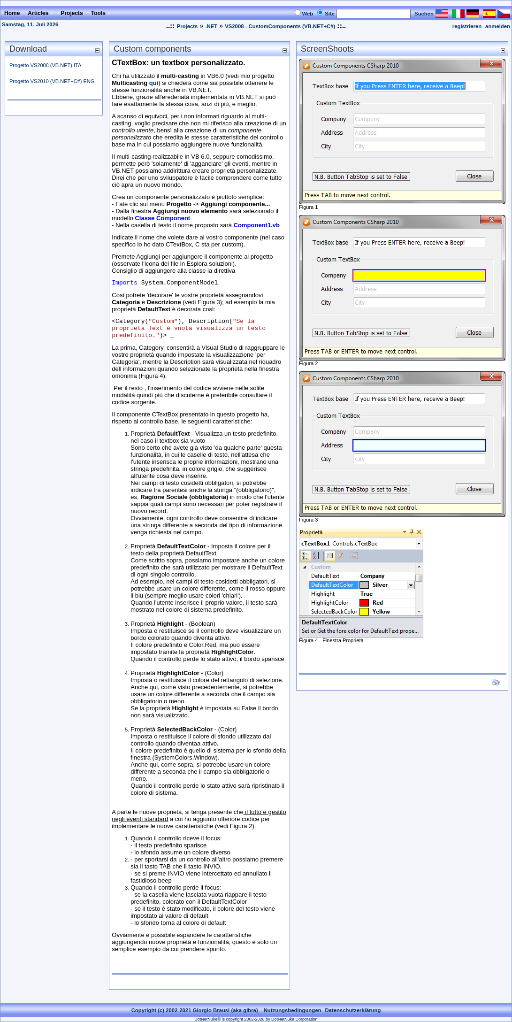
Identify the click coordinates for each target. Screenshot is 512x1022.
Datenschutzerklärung (353, 1010)
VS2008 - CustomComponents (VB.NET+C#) (280, 26)
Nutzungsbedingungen (292, 1010)
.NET (211, 26)
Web (307, 13)
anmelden (497, 26)
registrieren (466, 26)
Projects (187, 26)
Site (330, 13)
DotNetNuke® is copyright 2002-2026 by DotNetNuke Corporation (255, 1019)
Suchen (424, 13)
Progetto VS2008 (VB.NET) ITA (45, 65)
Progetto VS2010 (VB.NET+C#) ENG (51, 81)
